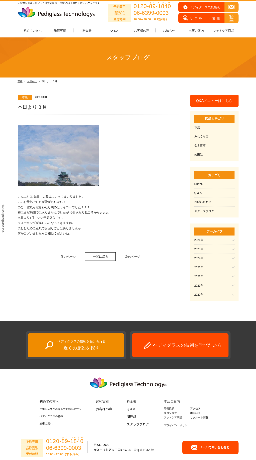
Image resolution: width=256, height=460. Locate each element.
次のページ (132, 256)
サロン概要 (170, 413)
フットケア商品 (223, 30)
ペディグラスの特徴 (51, 416)
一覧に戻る (100, 256)
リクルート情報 (199, 417)
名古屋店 (200, 145)
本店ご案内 (172, 401)
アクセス (195, 408)
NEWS (198, 183)
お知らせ (32, 81)
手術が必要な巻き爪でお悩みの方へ (60, 409)
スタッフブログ (204, 211)
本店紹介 (195, 413)
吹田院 (198, 154)
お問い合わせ (202, 201)
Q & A (114, 30)
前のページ (68, 256)
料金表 (87, 30)
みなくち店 (201, 136)
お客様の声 (141, 30)
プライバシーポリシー (177, 425)
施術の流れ (46, 423)
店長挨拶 (169, 408)
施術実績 (102, 401)
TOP (20, 81)
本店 (197, 127)
